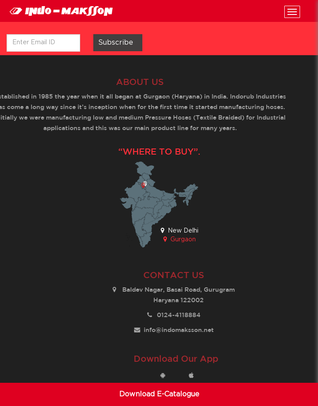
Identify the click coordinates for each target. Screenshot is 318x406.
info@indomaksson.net (180, 330)
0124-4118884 (180, 315)
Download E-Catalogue (159, 394)
